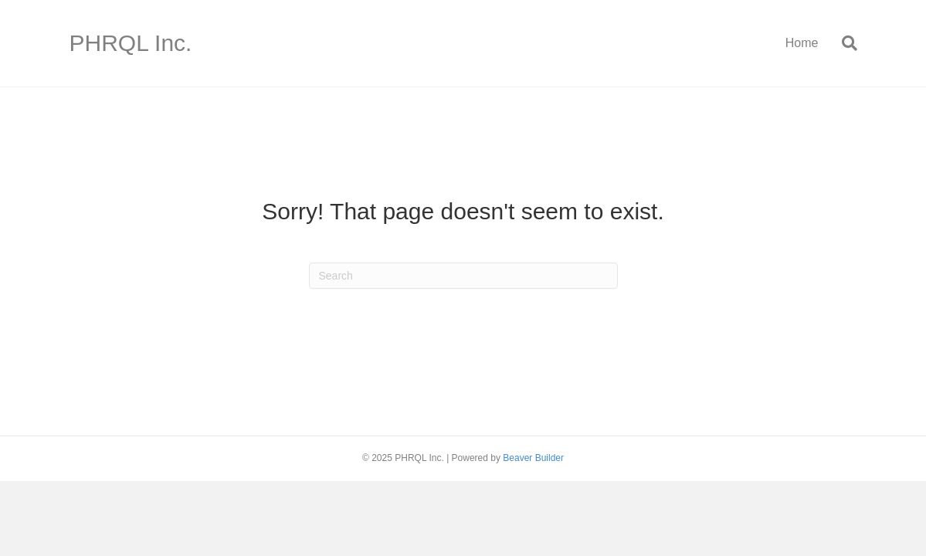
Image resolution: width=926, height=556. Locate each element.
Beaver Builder (533, 458)
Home (802, 42)
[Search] (843, 43)
